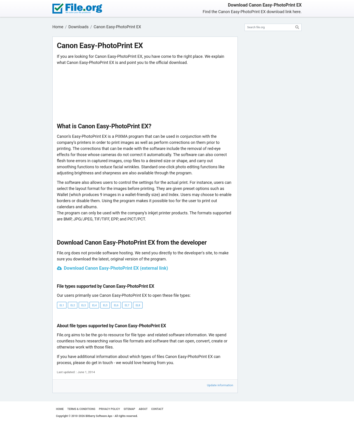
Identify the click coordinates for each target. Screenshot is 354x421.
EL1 (62, 305)
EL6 (116, 305)
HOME (60, 409)
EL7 (127, 305)
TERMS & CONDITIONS (81, 409)
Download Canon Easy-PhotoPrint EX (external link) (116, 268)
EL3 (83, 305)
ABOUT (143, 409)
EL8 (138, 305)
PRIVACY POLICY (109, 409)
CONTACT (157, 409)
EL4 (94, 305)
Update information (220, 385)
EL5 (105, 305)
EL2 (72, 305)
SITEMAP (129, 409)
